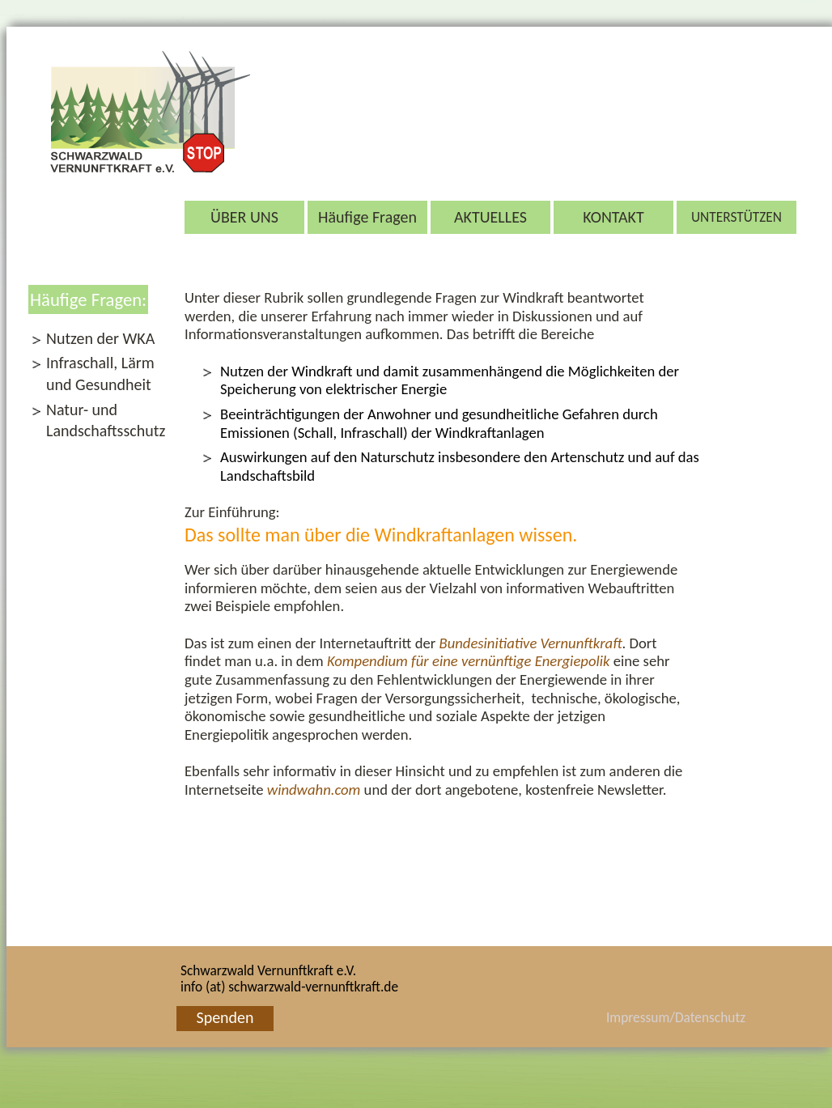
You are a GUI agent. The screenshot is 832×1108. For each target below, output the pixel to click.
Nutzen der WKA (100, 338)
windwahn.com (314, 789)
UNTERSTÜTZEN (736, 217)
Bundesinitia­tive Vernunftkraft (530, 643)
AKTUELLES (490, 217)
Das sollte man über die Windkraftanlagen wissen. (381, 534)
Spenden (224, 1017)
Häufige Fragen (367, 217)
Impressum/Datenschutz (654, 1017)
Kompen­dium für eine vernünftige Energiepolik (468, 661)
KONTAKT (613, 217)
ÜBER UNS (244, 217)
